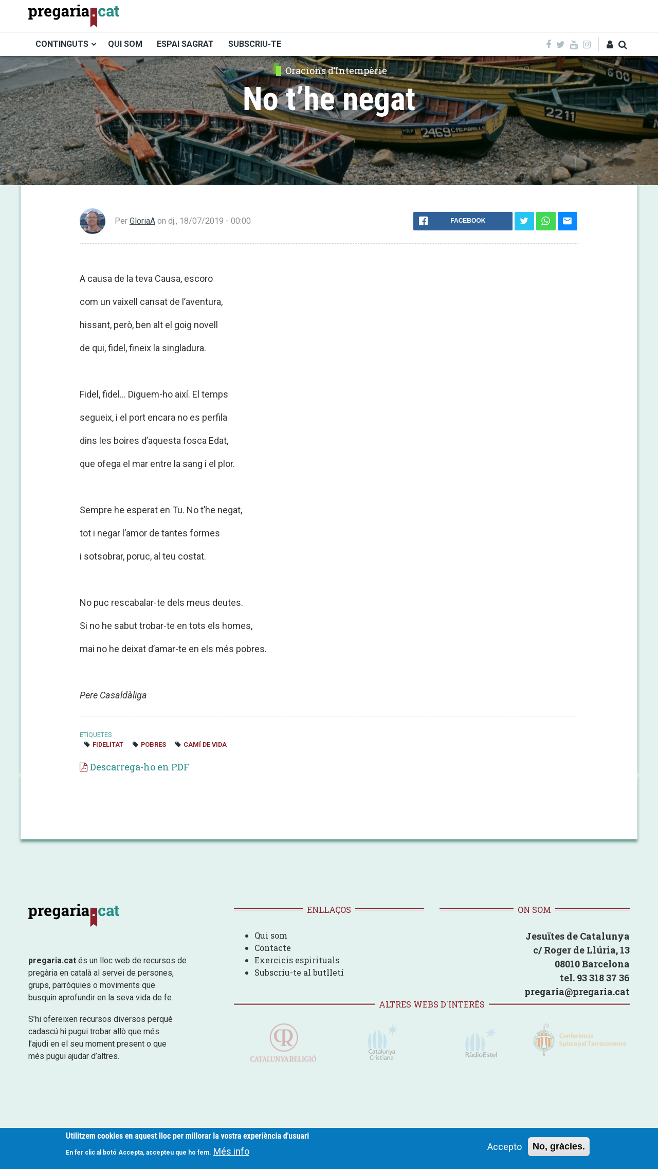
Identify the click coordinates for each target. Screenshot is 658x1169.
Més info (231, 1151)
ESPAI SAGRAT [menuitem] (185, 44)
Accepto (504, 1146)
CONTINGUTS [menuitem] (61, 44)
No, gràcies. (559, 1146)
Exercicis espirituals (296, 960)
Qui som (270, 935)
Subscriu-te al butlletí (299, 972)
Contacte (272, 947)
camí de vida (205, 744)
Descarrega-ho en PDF (139, 767)
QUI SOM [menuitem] (125, 44)
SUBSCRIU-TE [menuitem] (254, 44)
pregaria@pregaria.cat (577, 991)
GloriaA (142, 221)
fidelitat (108, 744)
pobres (153, 744)
